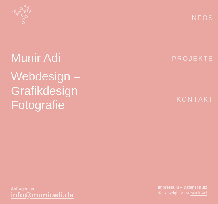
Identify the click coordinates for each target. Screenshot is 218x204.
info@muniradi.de (42, 195)
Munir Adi (198, 193)
